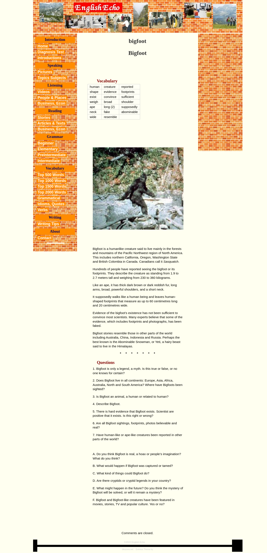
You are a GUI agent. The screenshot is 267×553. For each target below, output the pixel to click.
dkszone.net (127, 549)
